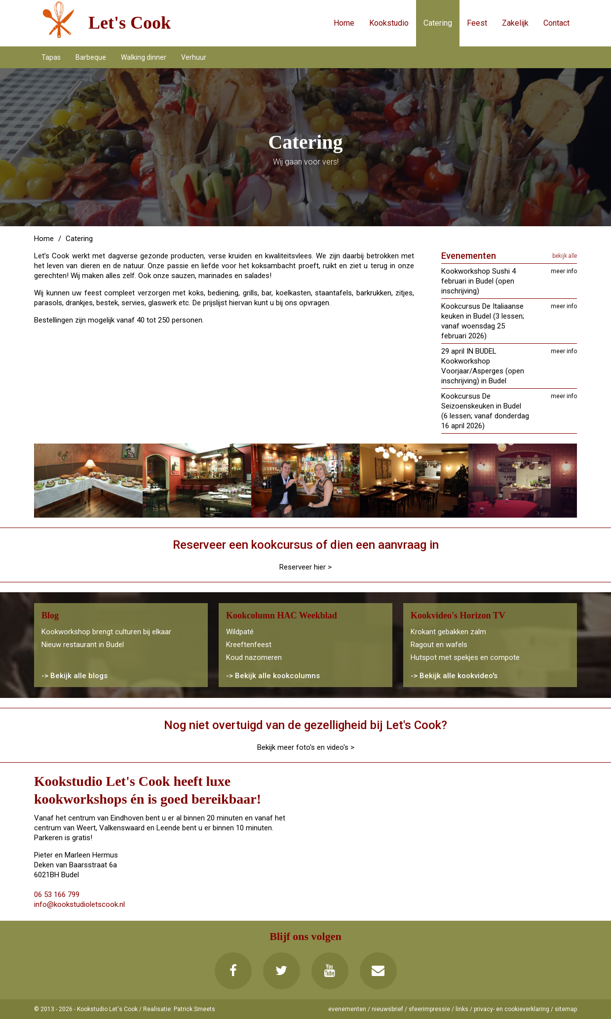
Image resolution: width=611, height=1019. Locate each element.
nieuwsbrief (387, 1009)
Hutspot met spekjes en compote (465, 657)
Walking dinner (143, 57)
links (462, 1009)
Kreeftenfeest (248, 644)
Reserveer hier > (305, 567)
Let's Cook (129, 23)
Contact (556, 23)
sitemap (566, 1009)
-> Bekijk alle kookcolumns (273, 675)
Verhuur (193, 57)
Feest (477, 23)
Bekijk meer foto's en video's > (305, 747)
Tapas (51, 57)
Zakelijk (515, 23)
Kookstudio (389, 23)
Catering (437, 23)
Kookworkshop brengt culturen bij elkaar (106, 631)
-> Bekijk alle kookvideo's (454, 675)
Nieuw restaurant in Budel (82, 644)
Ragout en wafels (439, 644)
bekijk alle (564, 255)
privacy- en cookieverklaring (511, 1009)
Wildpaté (240, 631)
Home (344, 23)
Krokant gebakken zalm (448, 631)
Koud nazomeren (254, 657)
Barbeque (91, 57)
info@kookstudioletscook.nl (79, 904)
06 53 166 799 (56, 894)
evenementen (347, 1009)
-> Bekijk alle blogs (74, 675)
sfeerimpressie (429, 1009)
